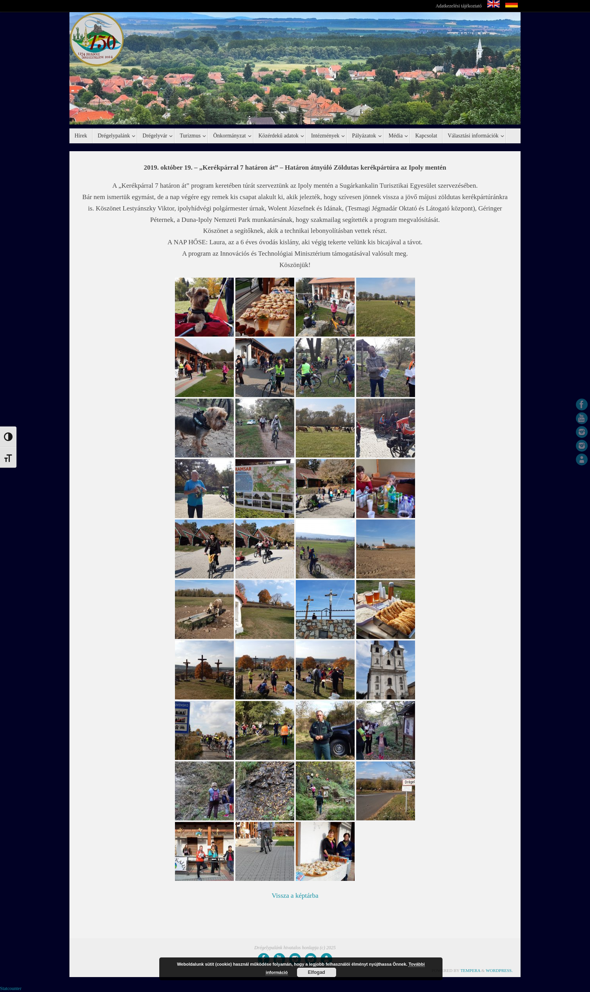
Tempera (471, 970)
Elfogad (316, 972)
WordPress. (499, 970)
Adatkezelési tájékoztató (458, 6)
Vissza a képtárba (295, 895)
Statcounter (11, 988)
